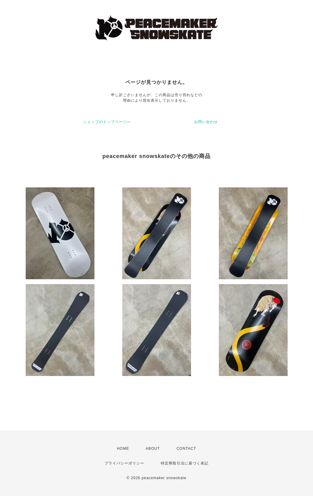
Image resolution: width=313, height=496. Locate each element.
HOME (123, 448)
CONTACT (186, 448)
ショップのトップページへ (107, 122)
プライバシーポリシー (124, 463)
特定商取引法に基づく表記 (184, 463)
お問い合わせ (206, 122)
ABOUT (153, 448)
